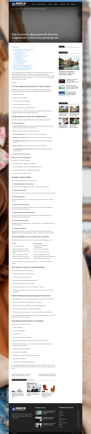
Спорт (67, 4)
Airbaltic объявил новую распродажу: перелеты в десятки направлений (71, 93)
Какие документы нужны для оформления (22, 50)
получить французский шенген (39, 77)
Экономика (73, 4)
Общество (56, 4)
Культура (50, 4)
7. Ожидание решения (19, 63)
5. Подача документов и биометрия (21, 61)
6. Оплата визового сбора (20, 62)
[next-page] (14, 399)
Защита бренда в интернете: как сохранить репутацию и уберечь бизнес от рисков (21, 375)
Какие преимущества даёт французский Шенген (23, 68)
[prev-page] (12, 399)
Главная (33, 4)
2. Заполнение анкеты (19, 57)
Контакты (77, 432)
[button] (77, 4)
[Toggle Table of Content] (31, 47)
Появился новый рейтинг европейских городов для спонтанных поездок (67, 73)
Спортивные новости (73, 123)
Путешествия (61, 69)
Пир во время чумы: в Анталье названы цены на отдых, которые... (74, 114)
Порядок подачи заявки (18, 54)
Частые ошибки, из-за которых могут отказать (22, 65)
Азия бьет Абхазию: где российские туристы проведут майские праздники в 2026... (72, 87)
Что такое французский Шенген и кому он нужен (23, 49)
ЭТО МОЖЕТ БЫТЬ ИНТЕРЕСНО (19, 380)
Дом (59, 123)
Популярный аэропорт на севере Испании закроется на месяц (63, 114)
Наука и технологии (41, 4)
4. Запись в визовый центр (20, 59)
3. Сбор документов (18, 58)
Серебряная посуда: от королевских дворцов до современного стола (63, 126)
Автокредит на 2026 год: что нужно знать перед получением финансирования (72, 80)
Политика (63, 4)
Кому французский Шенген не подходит (21, 69)
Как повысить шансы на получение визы (21, 66)
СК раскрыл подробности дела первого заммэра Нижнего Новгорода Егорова (47, 375)
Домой (13, 8)
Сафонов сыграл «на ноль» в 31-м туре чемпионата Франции (74, 126)
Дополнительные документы (20, 53)
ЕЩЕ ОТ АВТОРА (30, 380)
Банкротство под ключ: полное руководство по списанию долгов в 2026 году (34, 394)
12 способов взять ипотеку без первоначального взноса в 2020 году (49, 412)
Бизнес (16, 8)
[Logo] (19, 4)
